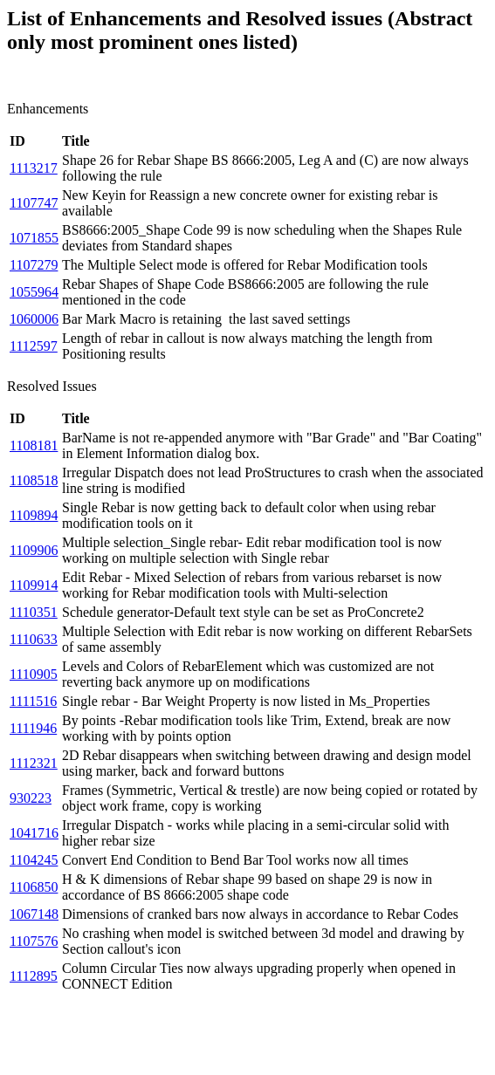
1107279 (34, 264)
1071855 (34, 237)
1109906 (34, 550)
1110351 (34, 612)
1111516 (33, 701)
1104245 (34, 859)
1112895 (34, 976)
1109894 (34, 515)
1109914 (34, 585)
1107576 (34, 941)
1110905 (34, 674)
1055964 (34, 291)
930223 (31, 798)
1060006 (34, 319)
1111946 (33, 728)
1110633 (34, 639)
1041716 (34, 832)
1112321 (34, 763)
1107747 (34, 202)
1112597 (34, 346)
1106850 (34, 887)
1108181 (34, 445)
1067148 (34, 914)
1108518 (34, 480)
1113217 (34, 168)
